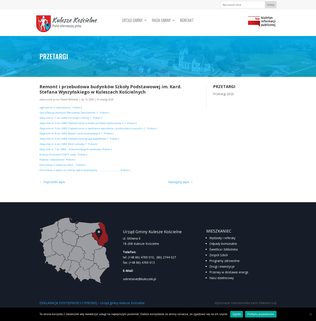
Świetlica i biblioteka (223, 249)
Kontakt (187, 21)
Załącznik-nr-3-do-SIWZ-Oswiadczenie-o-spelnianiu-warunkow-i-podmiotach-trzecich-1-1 (92, 128)
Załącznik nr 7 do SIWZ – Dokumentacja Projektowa (70, 149)
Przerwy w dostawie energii (228, 272)
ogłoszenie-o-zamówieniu (55, 107)
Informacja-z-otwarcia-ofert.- (57, 164)
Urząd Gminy (132, 21)
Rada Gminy (161, 21)
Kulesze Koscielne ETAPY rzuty (58, 154)
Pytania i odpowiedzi (52, 159)
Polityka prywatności (260, 314)
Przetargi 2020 (105, 99)
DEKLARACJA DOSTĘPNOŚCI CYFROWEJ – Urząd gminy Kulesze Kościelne (92, 303)
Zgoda (236, 314)
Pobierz (77, 107)
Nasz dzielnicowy (221, 278)
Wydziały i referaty (222, 238)
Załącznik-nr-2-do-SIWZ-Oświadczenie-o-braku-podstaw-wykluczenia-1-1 (83, 123)
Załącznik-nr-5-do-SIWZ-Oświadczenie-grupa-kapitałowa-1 (74, 138)
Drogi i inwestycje (222, 266)
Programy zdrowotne (224, 261)
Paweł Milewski (69, 99)
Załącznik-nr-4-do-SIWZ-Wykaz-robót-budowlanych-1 (71, 133)
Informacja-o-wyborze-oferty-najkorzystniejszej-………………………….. (79, 170)
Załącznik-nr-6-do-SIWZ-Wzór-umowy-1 (63, 144)
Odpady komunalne (223, 244)
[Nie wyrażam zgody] (310, 314)
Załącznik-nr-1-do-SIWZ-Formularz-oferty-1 (65, 117)
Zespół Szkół (218, 255)
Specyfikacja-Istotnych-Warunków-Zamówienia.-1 (69, 112)
